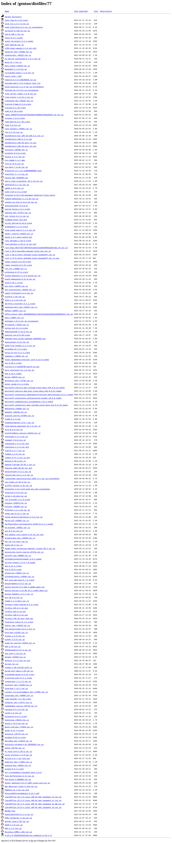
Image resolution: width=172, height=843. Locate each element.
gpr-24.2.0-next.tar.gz (16, 541)
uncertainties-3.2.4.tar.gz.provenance (24, 86)
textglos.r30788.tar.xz (16, 149)
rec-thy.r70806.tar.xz (16, 268)
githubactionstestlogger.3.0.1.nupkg (23, 559)
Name (7, 11)
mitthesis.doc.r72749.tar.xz (19, 380)
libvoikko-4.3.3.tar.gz (16, 436)
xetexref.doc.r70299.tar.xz (18, 51)
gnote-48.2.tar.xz (14, 545)
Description (106, 11)
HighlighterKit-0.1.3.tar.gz (19, 814)
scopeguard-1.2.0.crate (16, 226)
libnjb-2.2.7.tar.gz (15, 450)
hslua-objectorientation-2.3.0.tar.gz (24, 517)
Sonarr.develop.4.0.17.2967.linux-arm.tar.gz (27, 783)
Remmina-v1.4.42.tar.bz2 (17, 790)
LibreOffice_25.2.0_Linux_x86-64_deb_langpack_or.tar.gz (33, 800)
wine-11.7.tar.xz (13, 62)
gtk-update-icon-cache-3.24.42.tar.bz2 (24, 534)
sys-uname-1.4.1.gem (15, 160)
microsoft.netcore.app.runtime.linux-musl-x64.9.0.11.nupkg (35, 387)
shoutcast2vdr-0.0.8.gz (16, 205)
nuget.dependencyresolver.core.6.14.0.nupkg (27, 359)
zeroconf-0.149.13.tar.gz (17, 30)
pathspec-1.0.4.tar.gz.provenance (21, 321)
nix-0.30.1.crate (13, 363)
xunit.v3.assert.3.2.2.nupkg (19, 41)
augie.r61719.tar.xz (15, 748)
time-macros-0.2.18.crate (17, 121)
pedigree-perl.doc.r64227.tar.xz (21, 307)
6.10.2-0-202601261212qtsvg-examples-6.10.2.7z (28, 835)
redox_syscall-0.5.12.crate (18, 265)
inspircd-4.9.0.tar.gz (16, 492)
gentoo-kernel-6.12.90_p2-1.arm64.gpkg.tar (26, 590)
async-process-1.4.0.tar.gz (18, 755)
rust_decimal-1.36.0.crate (18, 240)
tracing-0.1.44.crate (15, 107)
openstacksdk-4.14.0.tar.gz (18, 331)
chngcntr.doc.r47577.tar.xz (18, 702)
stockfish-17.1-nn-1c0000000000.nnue (23, 170)
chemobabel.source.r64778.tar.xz (21, 706)
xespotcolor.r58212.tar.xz (18, 55)
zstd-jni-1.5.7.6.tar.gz (17, 23)
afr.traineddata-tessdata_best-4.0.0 (23, 772)
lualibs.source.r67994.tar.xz (19, 415)
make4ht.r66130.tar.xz (16, 412)
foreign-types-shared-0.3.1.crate (21, 604)
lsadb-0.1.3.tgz (13, 419)
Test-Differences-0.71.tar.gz (19, 776)
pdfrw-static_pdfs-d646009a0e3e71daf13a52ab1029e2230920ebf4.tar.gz (39, 314)
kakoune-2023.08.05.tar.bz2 (18, 468)
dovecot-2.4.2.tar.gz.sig (17, 660)
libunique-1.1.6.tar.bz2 (17, 443)
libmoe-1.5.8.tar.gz (15, 454)
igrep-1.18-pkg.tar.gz (16, 496)
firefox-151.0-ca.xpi (15, 611)
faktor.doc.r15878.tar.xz (17, 625)
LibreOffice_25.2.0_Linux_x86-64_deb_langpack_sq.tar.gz (33, 797)
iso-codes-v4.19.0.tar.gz (17, 482)
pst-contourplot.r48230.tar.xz (20, 289)
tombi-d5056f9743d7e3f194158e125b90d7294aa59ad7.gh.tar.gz (34, 114)
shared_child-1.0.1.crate (17, 209)
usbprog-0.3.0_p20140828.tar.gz (20, 79)
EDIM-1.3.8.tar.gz (14, 825)
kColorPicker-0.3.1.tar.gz (18, 471)
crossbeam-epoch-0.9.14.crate (19, 674)
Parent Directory (13, 16)
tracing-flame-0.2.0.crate (18, 104)
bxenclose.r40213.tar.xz (17, 720)
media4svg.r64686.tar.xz (17, 408)
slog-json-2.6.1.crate (16, 191)
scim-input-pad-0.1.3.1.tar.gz (20, 230)
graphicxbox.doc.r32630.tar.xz (20, 538)
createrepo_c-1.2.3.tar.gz (18, 681)
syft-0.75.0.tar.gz (14, 163)
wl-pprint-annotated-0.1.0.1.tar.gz (22, 58)
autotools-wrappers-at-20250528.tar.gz (24, 744)
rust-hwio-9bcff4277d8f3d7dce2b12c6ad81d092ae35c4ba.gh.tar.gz (36, 247)
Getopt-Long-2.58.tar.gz (17, 821)
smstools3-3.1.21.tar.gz (17, 184)
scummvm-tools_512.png (16, 219)
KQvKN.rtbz (10, 811)
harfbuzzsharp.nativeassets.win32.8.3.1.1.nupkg (29, 524)
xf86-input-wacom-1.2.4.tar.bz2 (20, 48)
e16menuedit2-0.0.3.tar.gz (18, 650)
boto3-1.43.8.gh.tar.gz (16, 723)
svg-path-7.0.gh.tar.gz (16, 167)
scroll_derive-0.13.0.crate (18, 223)
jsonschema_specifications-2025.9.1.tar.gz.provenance (32, 478)
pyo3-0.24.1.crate (14, 282)
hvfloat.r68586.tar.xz (16, 506)
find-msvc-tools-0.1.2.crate (19, 622)
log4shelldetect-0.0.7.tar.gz (19, 422)
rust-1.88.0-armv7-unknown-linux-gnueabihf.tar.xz (30, 254)
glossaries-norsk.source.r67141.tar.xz (24, 552)
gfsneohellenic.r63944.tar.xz (19, 576)
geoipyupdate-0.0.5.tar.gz (18, 583)
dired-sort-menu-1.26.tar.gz (19, 671)
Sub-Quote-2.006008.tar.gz (18, 779)
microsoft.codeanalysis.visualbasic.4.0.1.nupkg (29, 401)
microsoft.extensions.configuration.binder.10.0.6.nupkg (33, 398)
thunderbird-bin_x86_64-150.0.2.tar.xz (24, 135)
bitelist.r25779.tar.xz (16, 734)
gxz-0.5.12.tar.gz (14, 531)
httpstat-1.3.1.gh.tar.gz (17, 510)
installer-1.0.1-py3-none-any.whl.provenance (27, 489)
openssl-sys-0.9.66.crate (17, 335)
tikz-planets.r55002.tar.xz (18, 128)
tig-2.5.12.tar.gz (14, 132)
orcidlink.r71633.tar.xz (17, 324)
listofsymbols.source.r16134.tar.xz (22, 433)
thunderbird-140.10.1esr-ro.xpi (20, 142)
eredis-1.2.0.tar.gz (15, 636)
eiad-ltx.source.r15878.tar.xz (20, 643)
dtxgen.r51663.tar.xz (15, 657)
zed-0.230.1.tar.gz (14, 34)
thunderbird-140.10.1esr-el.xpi (20, 146)
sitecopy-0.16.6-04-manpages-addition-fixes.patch (30, 195)
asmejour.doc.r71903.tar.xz (18, 762)
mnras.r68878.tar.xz (15, 377)
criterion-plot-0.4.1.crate (18, 678)
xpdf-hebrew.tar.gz (14, 44)
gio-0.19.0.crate (13, 569)
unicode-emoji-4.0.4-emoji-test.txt (22, 83)
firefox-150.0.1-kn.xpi (16, 615)
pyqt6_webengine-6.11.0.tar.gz (20, 279)
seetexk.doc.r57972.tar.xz (18, 212)
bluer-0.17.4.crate (14, 730)
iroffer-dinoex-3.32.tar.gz (18, 485)
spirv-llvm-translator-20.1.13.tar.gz (24, 181)
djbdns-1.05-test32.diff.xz (18, 667)
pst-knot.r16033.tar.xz (16, 286)
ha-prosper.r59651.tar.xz (17, 527)
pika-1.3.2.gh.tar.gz (15, 300)
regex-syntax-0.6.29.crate (18, 261)
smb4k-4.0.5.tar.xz (14, 188)
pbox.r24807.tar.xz (14, 317)
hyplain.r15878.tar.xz (16, 503)
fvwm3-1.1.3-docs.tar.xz (17, 601)
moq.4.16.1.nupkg (13, 373)
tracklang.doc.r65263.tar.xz (19, 100)
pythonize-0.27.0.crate (16, 272)
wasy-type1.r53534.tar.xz (17, 65)
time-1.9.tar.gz (13, 125)
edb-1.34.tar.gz (13, 646)
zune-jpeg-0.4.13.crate (16, 20)
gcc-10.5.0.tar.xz (14, 597)
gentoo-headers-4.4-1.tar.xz (19, 594)
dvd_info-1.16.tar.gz (15, 653)
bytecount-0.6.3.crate (16, 716)
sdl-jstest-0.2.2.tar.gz (17, 216)
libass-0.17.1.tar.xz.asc (17, 457)
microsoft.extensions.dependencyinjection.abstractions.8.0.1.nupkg (39, 394)
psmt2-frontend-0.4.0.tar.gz (19, 293)
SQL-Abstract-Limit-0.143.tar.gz (21, 786)
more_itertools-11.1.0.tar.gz (19, 370)
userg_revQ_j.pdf (13, 76)
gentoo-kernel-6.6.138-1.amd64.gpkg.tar (25, 587)
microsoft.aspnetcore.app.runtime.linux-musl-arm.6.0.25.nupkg (36, 405)
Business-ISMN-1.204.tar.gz (18, 832)
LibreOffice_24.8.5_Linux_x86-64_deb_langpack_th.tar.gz (33, 807)
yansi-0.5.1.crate (14, 37)
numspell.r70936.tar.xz (16, 356)
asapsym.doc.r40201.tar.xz (18, 765)
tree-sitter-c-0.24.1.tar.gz (19, 97)
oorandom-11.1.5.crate (16, 349)
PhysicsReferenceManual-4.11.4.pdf (22, 793)
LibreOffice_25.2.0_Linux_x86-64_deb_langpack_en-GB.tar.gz (35, 804)
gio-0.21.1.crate (13, 566)
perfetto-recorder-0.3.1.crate (20, 303)
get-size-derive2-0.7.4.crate (19, 580)
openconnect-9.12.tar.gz (17, 342)
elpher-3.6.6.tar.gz (15, 639)
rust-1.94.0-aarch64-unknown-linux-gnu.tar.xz (28, 251)
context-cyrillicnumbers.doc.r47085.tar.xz (26, 692)
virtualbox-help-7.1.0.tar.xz (19, 72)
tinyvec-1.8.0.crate (15, 118)
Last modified (81, 11)
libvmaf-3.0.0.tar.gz (15, 440)
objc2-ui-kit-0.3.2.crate (17, 352)
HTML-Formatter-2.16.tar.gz (18, 818)
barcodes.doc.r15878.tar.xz (18, 741)
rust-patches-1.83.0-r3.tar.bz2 (20, 244)
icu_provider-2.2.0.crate (17, 499)
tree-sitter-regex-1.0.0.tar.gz (20, 93)
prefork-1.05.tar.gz (15, 296)
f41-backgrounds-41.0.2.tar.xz (20, 629)
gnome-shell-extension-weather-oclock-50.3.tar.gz (30, 548)
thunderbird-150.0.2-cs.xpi (18, 139)
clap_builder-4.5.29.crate (18, 699)
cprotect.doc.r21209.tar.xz (18, 685)
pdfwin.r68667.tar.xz (15, 310)
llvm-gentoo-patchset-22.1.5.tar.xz (22, 426)
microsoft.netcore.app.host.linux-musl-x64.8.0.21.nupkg (33, 391)
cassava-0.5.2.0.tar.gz (16, 709)
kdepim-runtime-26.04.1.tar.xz (20, 464)
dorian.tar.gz (11, 664)
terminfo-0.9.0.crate (15, 153)
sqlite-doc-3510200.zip (16, 177)
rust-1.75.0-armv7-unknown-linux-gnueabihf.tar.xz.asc (32, 258)
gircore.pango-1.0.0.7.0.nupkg (20, 562)
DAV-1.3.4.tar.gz (13, 828)
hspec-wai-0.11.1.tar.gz (17, 513)
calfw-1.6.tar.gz (13, 713)
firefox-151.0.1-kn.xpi (16, 608)
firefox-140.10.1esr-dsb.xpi (19, 618)
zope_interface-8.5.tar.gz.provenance (24, 27)
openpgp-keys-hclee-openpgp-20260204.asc (25, 338)
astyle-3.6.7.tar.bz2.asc (17, 758)
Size (96, 11)
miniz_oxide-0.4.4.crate (17, 384)
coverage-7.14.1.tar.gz (16, 688)
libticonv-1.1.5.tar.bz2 (17, 447)
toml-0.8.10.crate (14, 111)
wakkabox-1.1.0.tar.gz (16, 69)
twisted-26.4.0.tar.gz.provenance (21, 90)
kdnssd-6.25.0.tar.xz (15, 461)
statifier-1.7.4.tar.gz (16, 174)
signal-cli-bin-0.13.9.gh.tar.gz (21, 202)
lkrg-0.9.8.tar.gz (14, 429)
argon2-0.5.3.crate (14, 769)
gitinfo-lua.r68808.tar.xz (18, 555)
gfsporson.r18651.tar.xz (17, 573)
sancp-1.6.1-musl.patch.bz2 (18, 237)
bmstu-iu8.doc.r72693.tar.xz (19, 727)
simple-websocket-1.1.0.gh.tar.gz (21, 198)
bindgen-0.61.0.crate (15, 737)
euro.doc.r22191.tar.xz (16, 632)
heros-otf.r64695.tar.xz (17, 520)
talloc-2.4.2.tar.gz (15, 156)
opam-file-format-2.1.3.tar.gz (20, 345)
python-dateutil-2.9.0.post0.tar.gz (22, 275)
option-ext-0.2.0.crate (16, 328)
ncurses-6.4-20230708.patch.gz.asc (22, 366)
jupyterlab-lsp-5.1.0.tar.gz (19, 475)
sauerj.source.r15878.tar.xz (19, 233)
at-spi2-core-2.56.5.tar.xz (18, 751)
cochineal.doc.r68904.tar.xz (19, 695)
